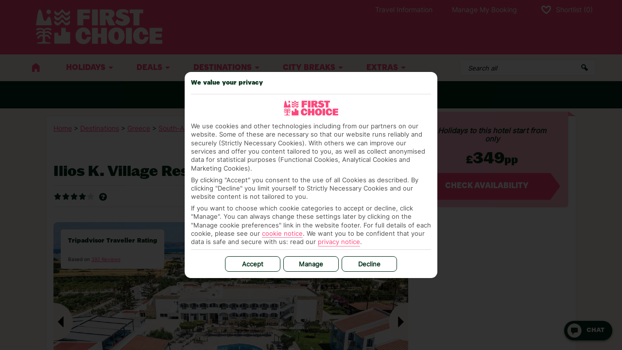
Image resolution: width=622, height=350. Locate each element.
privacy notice (339, 241)
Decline (369, 264)
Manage (311, 264)
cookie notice (282, 233)
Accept (252, 264)
